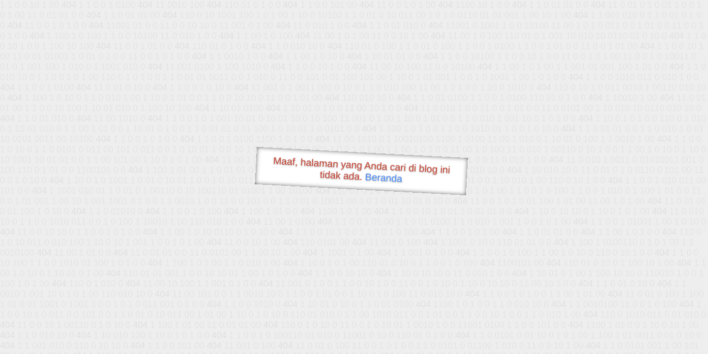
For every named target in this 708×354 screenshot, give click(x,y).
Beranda (384, 177)
